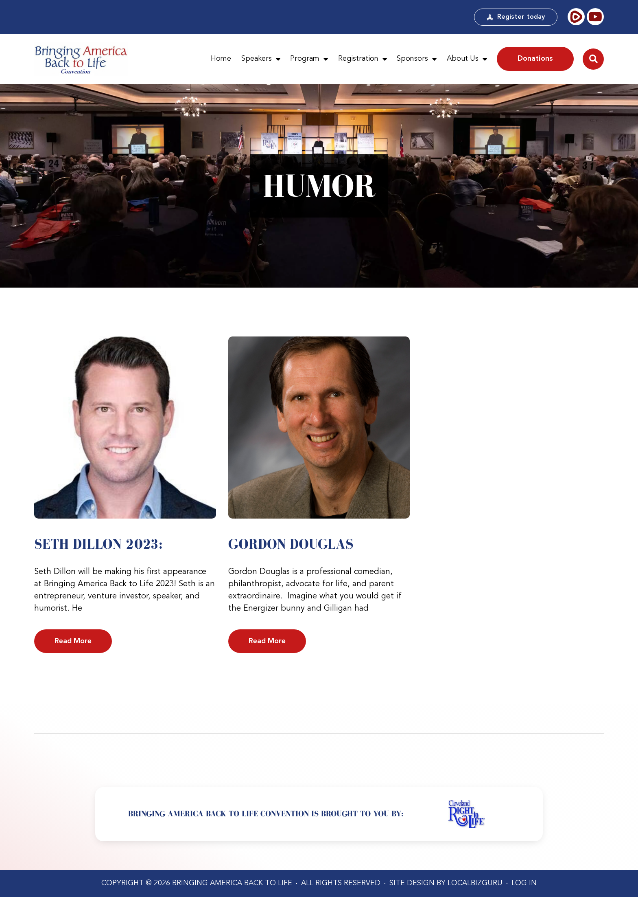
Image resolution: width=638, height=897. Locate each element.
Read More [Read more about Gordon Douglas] (267, 641)
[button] (593, 59)
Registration (362, 59)
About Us (467, 59)
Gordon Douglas (291, 544)
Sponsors (417, 59)
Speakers (260, 59)
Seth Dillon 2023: (98, 544)
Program (309, 59)
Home (221, 58)
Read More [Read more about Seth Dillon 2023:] (73, 641)
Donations (535, 58)
